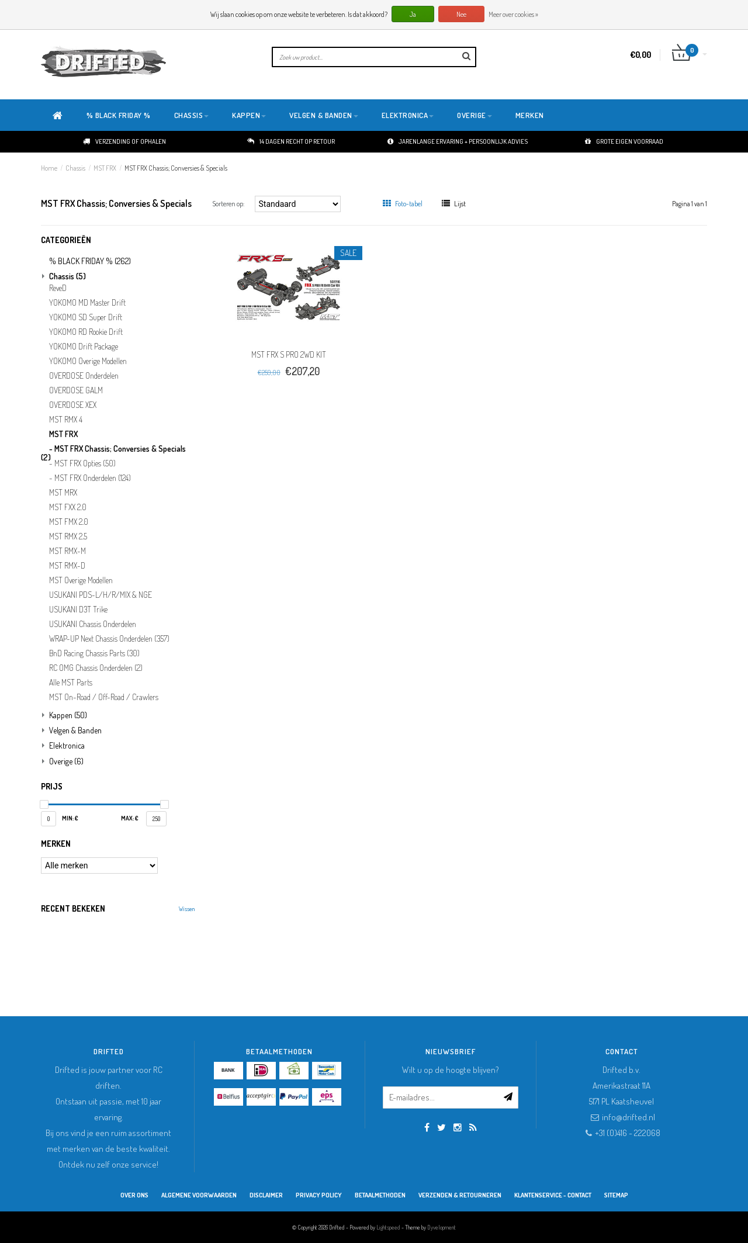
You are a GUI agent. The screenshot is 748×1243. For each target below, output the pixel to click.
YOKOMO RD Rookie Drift (86, 332)
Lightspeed (388, 1227)
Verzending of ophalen (124, 141)
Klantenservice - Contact (552, 1195)
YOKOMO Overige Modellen (88, 361)
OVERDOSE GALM (76, 390)
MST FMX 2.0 (68, 522)
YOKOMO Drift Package (83, 346)
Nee (461, 14)
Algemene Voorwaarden (199, 1195)
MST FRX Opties (85, 463)
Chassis (191, 115)
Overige (474, 115)
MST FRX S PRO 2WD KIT (288, 354)
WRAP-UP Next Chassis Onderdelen (109, 638)
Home (49, 168)
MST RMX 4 (65, 419)
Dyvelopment (441, 1227)
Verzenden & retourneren (459, 1195)
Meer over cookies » (513, 14)
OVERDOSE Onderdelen (84, 375)
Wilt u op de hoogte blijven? (450, 1069)
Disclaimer (266, 1195)
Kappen (249, 115)
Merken (529, 115)
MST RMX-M (67, 551)
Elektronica (408, 115)
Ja (413, 14)
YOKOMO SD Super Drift (85, 317)
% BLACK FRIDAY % (118, 115)
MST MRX (63, 492)
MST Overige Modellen (81, 580)
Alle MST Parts (70, 682)
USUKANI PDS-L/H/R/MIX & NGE (100, 595)
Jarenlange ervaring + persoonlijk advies (457, 141)
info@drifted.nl (628, 1117)
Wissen (187, 908)
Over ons (134, 1195)
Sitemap (616, 1195)
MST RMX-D (67, 565)
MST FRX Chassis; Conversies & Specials (175, 168)
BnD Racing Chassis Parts (94, 653)
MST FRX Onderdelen (92, 478)
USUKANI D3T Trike (78, 609)
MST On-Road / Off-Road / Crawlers (103, 697)
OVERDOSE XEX (72, 405)
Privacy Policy (319, 1195)
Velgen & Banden (323, 115)
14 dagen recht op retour (291, 141)
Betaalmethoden (380, 1195)
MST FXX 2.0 (67, 507)
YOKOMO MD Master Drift (87, 302)
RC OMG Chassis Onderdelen (96, 668)
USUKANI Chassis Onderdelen (92, 624)
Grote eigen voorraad (624, 141)
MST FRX (105, 168)
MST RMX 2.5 (68, 536)
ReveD (58, 288)
